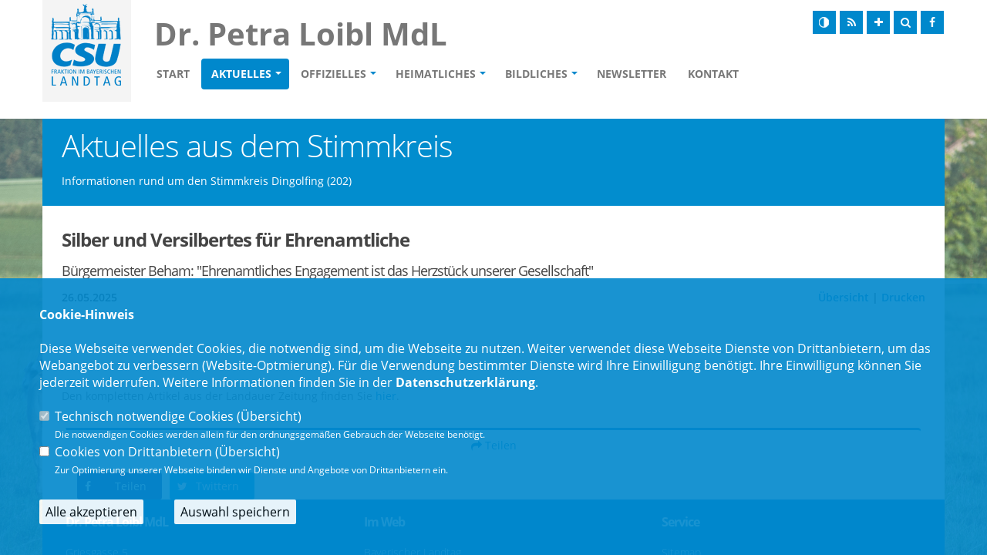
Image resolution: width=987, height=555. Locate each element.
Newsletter (631, 73)
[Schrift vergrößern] (878, 22)
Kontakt (713, 73)
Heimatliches (436, 73)
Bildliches (536, 73)
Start (173, 73)
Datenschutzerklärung (465, 382)
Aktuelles (241, 73)
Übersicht (269, 416)
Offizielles (333, 73)
